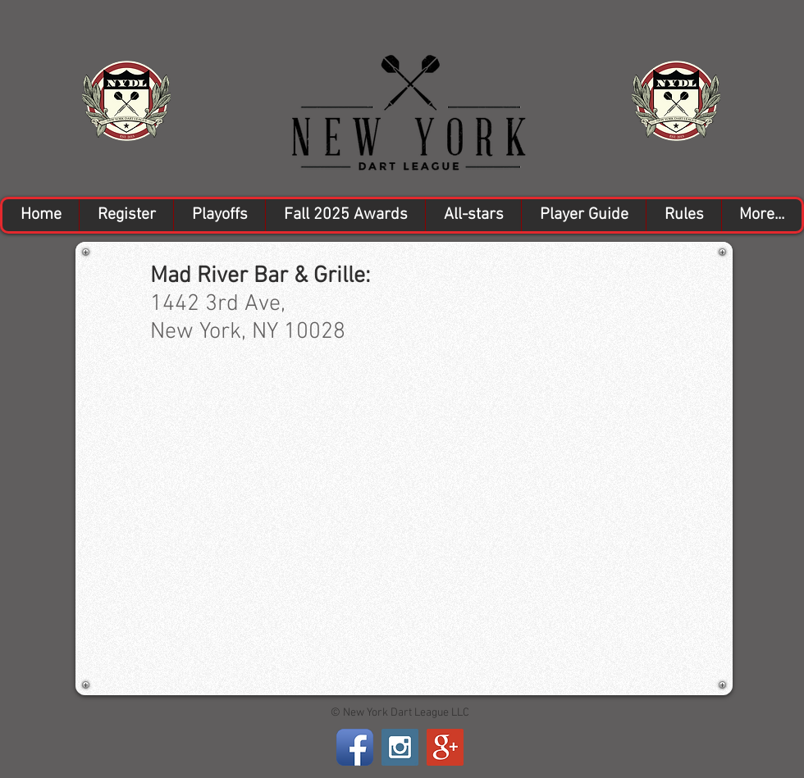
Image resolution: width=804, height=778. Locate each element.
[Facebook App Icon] (354, 747)
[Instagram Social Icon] (399, 747)
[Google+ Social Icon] (445, 747)
